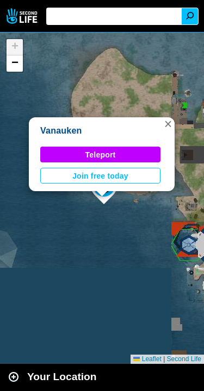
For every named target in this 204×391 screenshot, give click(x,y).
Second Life (23, 16)
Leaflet (147, 359)
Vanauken (61, 130)
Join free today (100, 176)
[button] (168, 123)
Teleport (100, 154)
